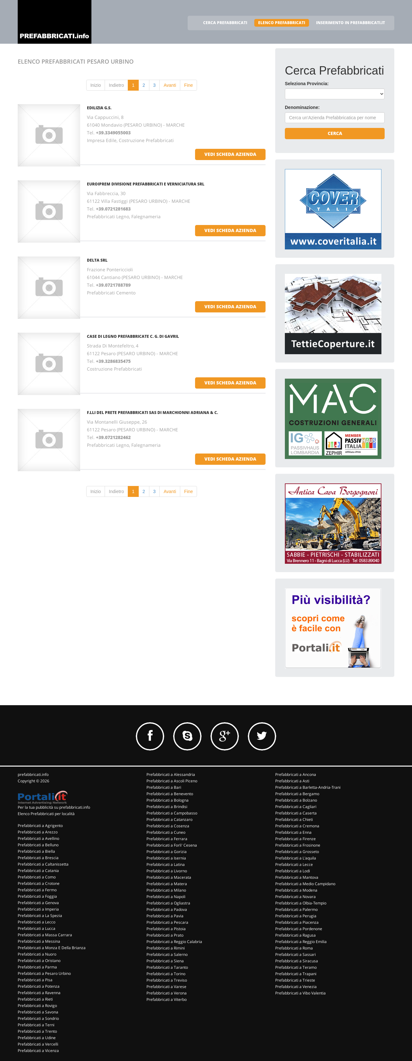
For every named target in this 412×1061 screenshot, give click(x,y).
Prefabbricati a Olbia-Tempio (300, 903)
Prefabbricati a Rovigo (37, 1005)
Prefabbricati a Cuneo (165, 832)
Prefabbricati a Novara (295, 896)
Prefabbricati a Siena (165, 961)
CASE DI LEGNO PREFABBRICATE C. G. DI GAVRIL (133, 336)
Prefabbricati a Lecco (36, 922)
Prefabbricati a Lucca (36, 928)
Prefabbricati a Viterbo (166, 999)
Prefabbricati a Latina (165, 864)
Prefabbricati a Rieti (35, 999)
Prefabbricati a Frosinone (297, 845)
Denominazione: (302, 107)
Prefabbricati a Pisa (35, 980)
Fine (188, 85)
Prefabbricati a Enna (293, 832)
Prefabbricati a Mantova (296, 877)
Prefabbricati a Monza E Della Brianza (52, 947)
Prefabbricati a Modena (296, 890)
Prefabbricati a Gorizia (166, 851)
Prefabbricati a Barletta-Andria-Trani (308, 787)
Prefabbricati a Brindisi (166, 806)
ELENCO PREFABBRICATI (281, 22)
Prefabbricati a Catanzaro (169, 819)
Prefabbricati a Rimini (165, 948)
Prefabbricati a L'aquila (295, 858)
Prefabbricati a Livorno (166, 871)
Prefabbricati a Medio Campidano (305, 883)
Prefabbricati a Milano (166, 890)
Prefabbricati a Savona (38, 1012)
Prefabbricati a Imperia (38, 909)
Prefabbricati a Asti (292, 781)
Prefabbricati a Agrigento (40, 825)
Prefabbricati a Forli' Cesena (171, 845)
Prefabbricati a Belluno (38, 845)
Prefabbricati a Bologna (167, 800)
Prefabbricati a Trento (37, 1031)
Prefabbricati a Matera (166, 883)
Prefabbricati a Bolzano (296, 800)
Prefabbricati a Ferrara (166, 838)
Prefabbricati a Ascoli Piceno (171, 781)
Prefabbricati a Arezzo (38, 832)
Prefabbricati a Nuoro (37, 954)
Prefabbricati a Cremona (297, 826)
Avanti (170, 85)
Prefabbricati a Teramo (296, 967)
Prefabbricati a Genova (38, 902)
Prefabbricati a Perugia (295, 916)
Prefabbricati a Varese (166, 986)
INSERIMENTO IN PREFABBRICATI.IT (350, 22)
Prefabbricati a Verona (166, 993)
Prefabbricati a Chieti (294, 819)
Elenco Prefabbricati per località (46, 813)
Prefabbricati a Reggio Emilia (301, 941)
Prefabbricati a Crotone (39, 883)
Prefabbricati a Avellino (38, 838)
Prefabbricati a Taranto (167, 967)
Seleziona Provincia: (307, 83)
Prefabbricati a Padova (166, 909)
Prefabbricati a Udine (37, 1037)
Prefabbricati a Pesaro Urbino (44, 973)
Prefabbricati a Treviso (166, 980)
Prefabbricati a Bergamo (297, 793)
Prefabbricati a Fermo (37, 890)
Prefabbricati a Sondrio (38, 1018)
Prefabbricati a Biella (36, 851)
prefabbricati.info (33, 774)
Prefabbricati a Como (37, 877)
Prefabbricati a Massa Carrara (45, 935)
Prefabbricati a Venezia (296, 986)
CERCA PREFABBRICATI (225, 22)
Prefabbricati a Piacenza (297, 922)
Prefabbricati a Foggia (37, 896)
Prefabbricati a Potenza (39, 986)
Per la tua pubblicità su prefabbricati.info (54, 807)
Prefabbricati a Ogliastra (168, 903)
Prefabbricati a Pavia (164, 916)
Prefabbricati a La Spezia (40, 915)
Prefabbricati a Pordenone (298, 928)
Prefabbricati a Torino (165, 973)
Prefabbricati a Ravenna (39, 992)
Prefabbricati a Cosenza (167, 826)
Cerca (335, 133)
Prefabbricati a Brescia (38, 857)
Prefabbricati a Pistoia (166, 928)
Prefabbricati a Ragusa (295, 935)
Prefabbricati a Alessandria (170, 774)
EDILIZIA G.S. (99, 108)
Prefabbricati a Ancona (295, 774)
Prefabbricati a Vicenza (38, 1050)
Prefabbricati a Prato (164, 935)
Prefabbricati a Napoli (165, 896)
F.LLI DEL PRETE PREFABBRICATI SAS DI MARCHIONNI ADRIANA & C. (152, 412)
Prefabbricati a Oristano (39, 960)
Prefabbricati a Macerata (168, 877)
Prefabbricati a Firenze (295, 838)
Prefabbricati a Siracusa (296, 961)
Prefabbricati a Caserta (296, 813)
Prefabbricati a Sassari (295, 954)
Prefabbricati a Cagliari (295, 806)
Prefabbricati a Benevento (169, 793)
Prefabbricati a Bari (163, 787)
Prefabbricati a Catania (38, 870)
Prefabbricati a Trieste (295, 980)
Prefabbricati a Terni (36, 1025)
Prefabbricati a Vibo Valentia (300, 993)
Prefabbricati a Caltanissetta (43, 864)
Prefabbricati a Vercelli (38, 1044)
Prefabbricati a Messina (39, 941)
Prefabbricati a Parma (37, 967)
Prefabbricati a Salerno (167, 954)
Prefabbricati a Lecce (294, 864)
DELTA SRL (97, 260)
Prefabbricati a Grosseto (297, 851)
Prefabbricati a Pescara (167, 922)
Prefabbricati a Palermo (296, 909)
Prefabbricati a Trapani (295, 973)
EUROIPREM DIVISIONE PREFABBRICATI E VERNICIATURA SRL (145, 184)
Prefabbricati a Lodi (292, 871)
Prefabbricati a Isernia (166, 858)
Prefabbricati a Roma (294, 948)
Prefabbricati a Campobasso (171, 813)
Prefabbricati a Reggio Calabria (174, 941)
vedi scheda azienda (230, 154)
